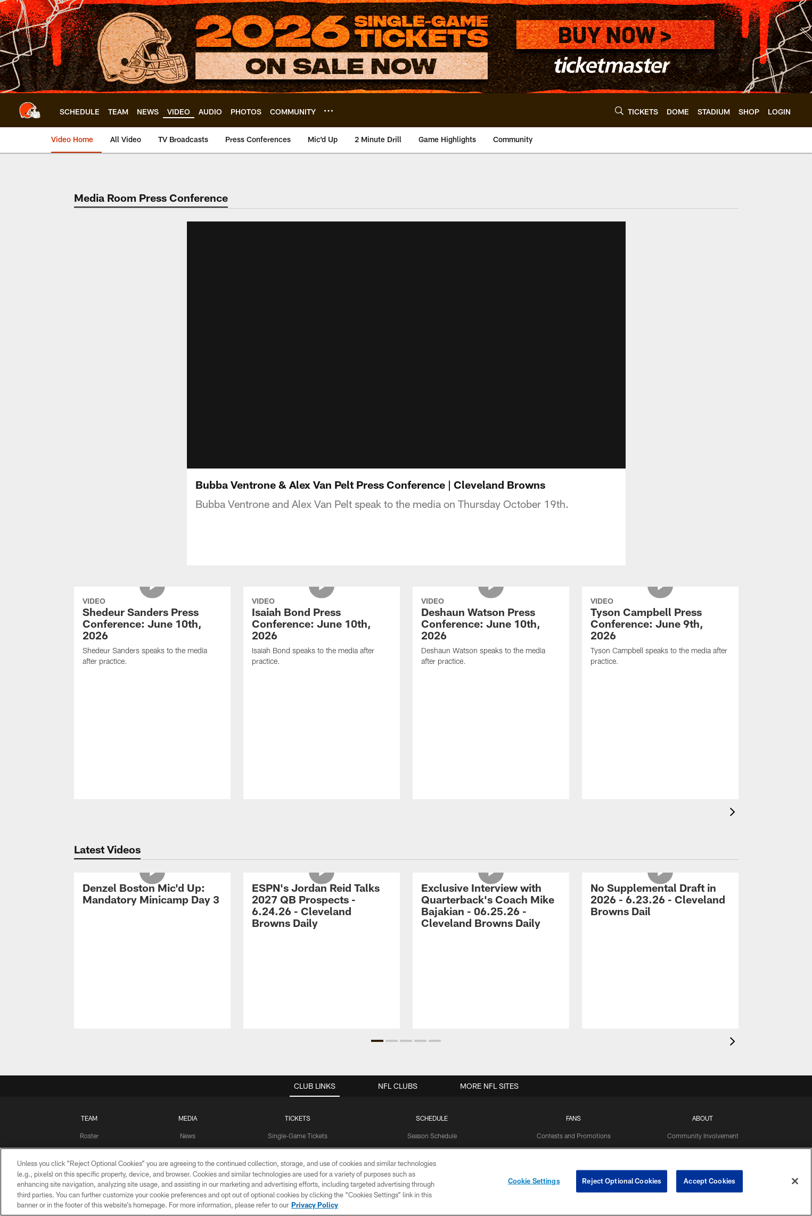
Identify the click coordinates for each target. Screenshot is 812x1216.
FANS (573, 1118)
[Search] (619, 110)
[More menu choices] (328, 110)
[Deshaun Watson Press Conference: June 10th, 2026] (491, 633)
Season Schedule (432, 1135)
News (187, 1135)
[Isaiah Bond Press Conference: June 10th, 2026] (321, 633)
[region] (406, 1182)
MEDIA (187, 1118)
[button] (377, 1041)
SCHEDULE (432, 1118)
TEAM (89, 1118)
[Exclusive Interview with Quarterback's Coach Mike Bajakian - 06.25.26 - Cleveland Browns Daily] (491, 907)
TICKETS (297, 1118)
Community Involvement (703, 1135)
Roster (89, 1135)
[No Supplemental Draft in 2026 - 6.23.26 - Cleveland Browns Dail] (660, 901)
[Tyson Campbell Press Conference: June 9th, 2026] (660, 633)
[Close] (795, 1181)
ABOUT (702, 1118)
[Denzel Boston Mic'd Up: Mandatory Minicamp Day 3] (152, 895)
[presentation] (734, 813)
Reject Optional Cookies (621, 1181)
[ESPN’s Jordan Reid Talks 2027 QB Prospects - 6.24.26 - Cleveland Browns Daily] (321, 907)
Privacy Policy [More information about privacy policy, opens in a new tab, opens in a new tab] (314, 1205)
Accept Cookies (709, 1181)
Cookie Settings (534, 1181)
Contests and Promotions (574, 1135)
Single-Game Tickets (297, 1135)
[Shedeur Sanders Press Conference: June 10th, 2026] (152, 633)
